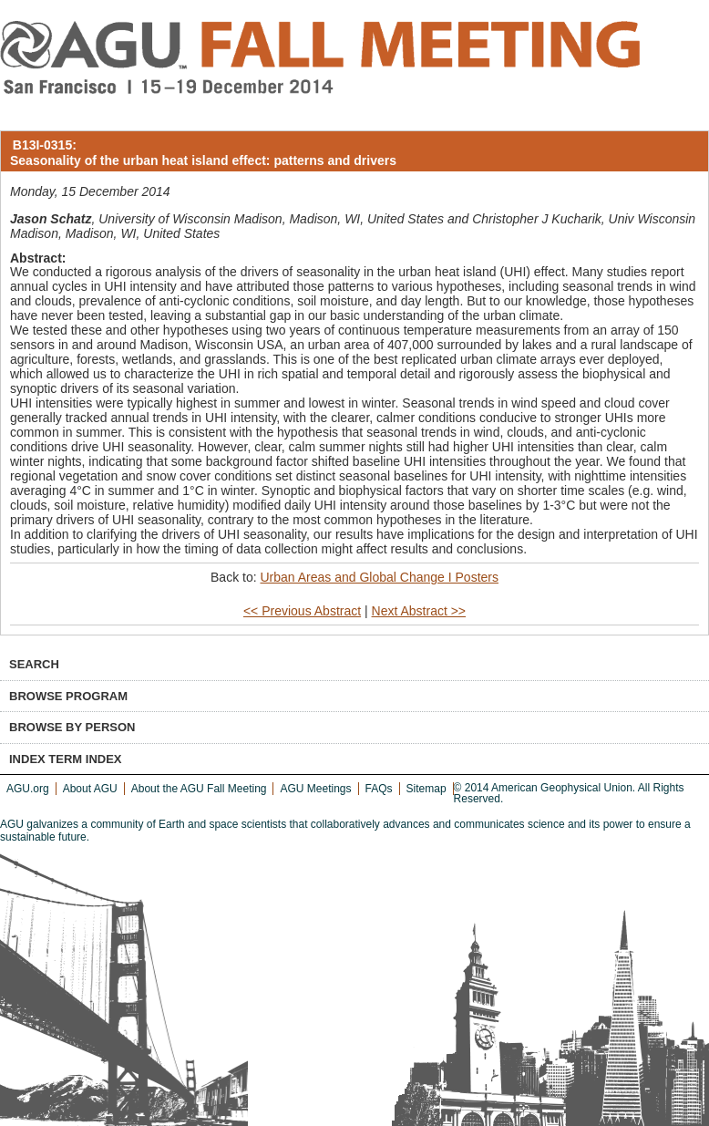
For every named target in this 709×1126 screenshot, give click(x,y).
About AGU (90, 788)
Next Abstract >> (419, 611)
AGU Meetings (315, 788)
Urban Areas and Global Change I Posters (379, 577)
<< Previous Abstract (302, 611)
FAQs (379, 788)
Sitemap (426, 788)
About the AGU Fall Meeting (199, 788)
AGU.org (27, 788)
